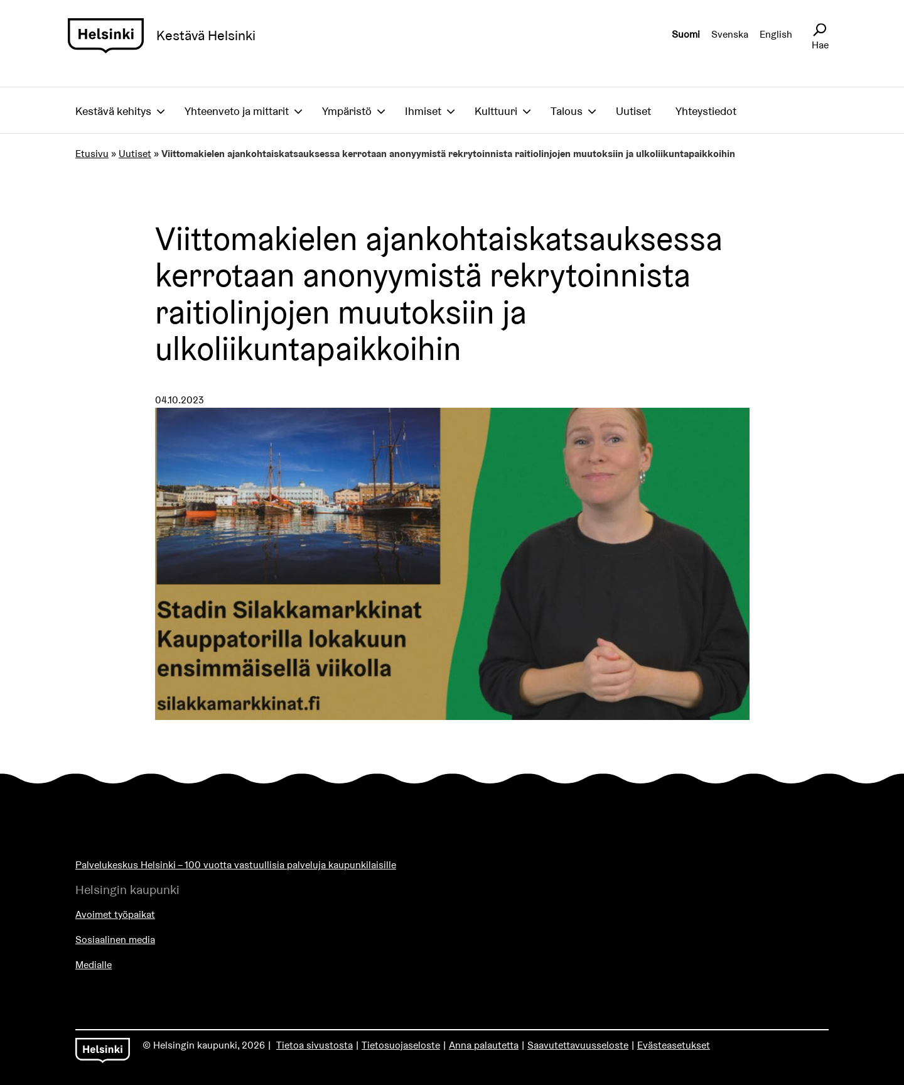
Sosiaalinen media (115, 939)
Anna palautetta (484, 1045)
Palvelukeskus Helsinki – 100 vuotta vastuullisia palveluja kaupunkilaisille (235, 864)
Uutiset (633, 111)
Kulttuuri (496, 111)
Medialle (93, 964)
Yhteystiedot (705, 111)
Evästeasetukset (673, 1045)
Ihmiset (423, 111)
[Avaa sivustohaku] (819, 30)
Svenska (729, 34)
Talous (567, 111)
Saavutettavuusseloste (577, 1045)
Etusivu (92, 153)
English (776, 34)
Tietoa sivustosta (314, 1045)
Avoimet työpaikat (115, 914)
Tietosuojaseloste (401, 1045)
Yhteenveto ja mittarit (237, 111)
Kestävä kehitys (113, 111)
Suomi (686, 34)
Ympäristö (347, 111)
